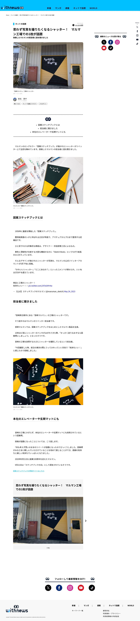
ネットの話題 (14, 15)
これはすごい (42, 104)
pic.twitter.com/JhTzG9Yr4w (40, 285)
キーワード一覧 (77, 610)
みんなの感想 (77, 25)
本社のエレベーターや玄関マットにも (49, 131)
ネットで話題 (79, 8)
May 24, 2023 (69, 291)
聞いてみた (17, 104)
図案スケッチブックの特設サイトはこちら (28, 471)
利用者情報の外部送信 (111, 616)
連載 (67, 8)
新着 (49, 8)
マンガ (58, 8)
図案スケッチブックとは (49, 124)
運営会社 (106, 610)
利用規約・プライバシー (112, 613)
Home (7, 15)
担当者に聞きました (49, 128)
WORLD (93, 8)
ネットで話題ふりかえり (29, 104)
